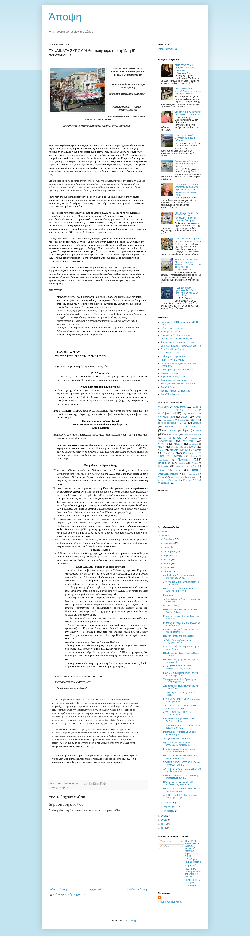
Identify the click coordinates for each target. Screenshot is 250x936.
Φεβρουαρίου (170, 806)
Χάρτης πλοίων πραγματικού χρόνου (177, 342)
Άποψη (65, 17)
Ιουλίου (167, 559)
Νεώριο (174, 450)
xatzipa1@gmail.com (167, 49)
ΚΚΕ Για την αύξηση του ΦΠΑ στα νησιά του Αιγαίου (193, 873)
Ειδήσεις (184, 423)
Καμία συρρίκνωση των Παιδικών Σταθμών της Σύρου (178, 720)
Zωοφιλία (165, 483)
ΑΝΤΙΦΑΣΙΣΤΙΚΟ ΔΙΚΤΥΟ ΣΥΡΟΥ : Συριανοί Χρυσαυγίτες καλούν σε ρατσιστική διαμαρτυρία (186, 217)
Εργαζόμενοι (62, 788)
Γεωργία (181, 420)
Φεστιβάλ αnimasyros (171, 394)
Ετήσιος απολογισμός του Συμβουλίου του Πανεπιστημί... (180, 630)
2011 (163, 824)
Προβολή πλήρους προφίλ (170, 902)
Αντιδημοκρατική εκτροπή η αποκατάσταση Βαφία (187, 162)
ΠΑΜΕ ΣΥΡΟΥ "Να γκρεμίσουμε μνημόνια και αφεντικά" (178, 589)
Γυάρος (193, 420)
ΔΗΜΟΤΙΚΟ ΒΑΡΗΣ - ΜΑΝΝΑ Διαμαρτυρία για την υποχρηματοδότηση (188, 91)
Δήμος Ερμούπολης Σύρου (173, 376)
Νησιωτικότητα (193, 450)
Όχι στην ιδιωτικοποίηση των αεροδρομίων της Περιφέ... (176, 743)
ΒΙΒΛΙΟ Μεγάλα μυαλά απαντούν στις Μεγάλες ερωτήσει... (180, 674)
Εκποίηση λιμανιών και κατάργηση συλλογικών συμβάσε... (179, 750)
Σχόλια (193, 466)
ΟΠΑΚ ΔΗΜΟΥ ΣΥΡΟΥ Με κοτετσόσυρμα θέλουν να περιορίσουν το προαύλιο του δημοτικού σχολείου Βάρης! (187, 189)
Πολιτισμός (164, 463)
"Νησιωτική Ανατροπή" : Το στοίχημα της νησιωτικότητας (188, 240)
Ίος (165, 438)
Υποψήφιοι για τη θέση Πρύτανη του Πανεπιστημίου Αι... (180, 680)
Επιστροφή (168, 595)
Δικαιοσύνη (171, 423)
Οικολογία (169, 453)
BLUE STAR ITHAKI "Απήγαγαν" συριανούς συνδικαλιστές (185, 68)
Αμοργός (161, 410)
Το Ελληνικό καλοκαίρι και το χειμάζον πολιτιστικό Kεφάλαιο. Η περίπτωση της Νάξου (192, 848)
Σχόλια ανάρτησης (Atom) (73, 894)
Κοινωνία (188, 440)
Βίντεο (198, 417)
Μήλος (173, 447)
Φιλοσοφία (175, 477)
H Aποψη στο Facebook (172, 328)
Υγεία (161, 477)
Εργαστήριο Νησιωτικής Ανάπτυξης (177, 369)
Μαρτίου (168, 802)
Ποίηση (194, 456)
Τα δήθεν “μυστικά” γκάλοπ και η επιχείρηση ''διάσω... (178, 641)
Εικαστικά (197, 423)
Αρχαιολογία (189, 414)
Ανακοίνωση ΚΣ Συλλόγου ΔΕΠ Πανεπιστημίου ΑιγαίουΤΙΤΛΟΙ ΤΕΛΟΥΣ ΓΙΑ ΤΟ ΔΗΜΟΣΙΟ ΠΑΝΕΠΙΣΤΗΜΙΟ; (188, 264)
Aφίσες (160, 480)
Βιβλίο (184, 416)
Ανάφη (171, 410)
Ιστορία (177, 437)
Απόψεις (164, 413)
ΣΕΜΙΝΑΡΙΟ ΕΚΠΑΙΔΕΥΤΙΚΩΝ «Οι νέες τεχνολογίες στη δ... (181, 763)
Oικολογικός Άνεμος (170, 373)
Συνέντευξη (163, 466)
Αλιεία (195, 407)
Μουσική (191, 446)
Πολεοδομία (163, 460)
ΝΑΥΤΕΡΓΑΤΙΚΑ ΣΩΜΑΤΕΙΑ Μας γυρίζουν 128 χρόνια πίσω (178, 783)
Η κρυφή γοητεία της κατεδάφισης (178, 636)
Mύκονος (187, 480)
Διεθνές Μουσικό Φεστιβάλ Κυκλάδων (178, 383)
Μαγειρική (178, 444)
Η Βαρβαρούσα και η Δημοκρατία (193, 860)
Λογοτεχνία (163, 444)
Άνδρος (182, 410)
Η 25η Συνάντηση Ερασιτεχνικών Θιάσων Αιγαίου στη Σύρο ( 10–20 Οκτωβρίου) (187, 292)
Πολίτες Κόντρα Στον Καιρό (173, 360)
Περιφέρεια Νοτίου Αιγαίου (173, 349)
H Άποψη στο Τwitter (170, 331)
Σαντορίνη (182, 463)
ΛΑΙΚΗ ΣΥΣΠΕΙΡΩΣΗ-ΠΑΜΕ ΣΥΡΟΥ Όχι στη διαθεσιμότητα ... (182, 770)
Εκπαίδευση (192, 426)
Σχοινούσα (180, 466)
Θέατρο (197, 434)
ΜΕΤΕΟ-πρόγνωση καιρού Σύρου (176, 338)
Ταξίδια (161, 470)
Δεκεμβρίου (169, 539)
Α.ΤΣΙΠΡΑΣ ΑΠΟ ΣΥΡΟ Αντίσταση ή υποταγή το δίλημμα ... (180, 796)
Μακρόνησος (193, 444)
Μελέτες (161, 447)
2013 (163, 816)
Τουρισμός (192, 474)
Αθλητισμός (163, 407)
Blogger (134, 920)
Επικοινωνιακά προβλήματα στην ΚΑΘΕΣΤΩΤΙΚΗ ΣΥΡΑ (188, 113)
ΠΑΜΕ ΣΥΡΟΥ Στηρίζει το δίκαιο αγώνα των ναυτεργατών (181, 789)
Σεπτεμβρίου (170, 551)
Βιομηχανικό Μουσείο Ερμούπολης (177, 380)
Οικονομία (188, 453)
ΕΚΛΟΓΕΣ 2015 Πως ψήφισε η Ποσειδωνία (192, 882)
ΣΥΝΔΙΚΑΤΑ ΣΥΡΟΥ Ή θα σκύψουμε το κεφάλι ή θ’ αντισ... (181, 726)
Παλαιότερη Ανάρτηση (136, 889)
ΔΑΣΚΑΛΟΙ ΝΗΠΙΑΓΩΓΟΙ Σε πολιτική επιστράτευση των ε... (180, 776)
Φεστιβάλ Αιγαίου (169, 387)
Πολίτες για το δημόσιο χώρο (174, 356)
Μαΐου (167, 567)
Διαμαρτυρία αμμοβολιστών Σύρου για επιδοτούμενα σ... (180, 687)
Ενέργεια (172, 431)
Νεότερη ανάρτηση (58, 889)
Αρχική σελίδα (96, 889)
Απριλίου (168, 572)
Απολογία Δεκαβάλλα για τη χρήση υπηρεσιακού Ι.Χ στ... (179, 576)
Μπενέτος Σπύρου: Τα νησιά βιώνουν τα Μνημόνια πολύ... (181, 624)
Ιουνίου (167, 563)
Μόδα (181, 447)
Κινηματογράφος (165, 441)
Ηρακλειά (187, 435)
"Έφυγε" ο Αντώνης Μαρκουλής (177, 738)
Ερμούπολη (172, 434)
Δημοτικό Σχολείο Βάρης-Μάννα (175, 335)
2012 (163, 820)
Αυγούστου (169, 555)
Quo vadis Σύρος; (171, 605)
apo (163, 897)
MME (199, 480)
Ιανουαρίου (169, 811)
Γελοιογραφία (168, 420)
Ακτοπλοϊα (180, 406)
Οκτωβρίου (169, 547)
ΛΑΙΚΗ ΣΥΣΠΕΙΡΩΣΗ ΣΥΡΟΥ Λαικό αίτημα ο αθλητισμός (180, 707)
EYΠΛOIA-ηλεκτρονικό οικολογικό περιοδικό (181, 346)
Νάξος (161, 450)
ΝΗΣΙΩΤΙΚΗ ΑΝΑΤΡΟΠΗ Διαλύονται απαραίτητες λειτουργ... (180, 756)
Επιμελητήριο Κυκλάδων (172, 353)
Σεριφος (195, 463)
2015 (163, 531)
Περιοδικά (177, 456)
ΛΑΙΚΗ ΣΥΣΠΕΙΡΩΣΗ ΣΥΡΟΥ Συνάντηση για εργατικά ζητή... (178, 667)
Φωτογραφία (190, 477)
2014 (163, 535)
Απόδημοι (194, 410)
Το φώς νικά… (191, 865)
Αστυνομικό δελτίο (166, 417)
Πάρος (161, 456)
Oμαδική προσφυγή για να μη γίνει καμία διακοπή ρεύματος (187, 138)
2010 (163, 828)
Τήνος (178, 470)
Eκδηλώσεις (172, 480)
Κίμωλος (194, 438)
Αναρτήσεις (166, 841)
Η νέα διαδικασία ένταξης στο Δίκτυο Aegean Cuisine (180, 610)
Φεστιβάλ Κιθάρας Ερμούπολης (175, 391)
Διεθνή (161, 423)
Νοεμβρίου (169, 543)
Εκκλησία (169, 426)
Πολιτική (183, 459)
